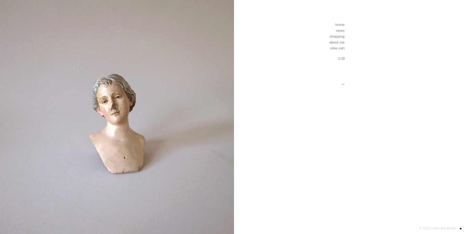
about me (336, 42)
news (340, 30)
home (339, 25)
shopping (337, 36)
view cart (337, 48)
